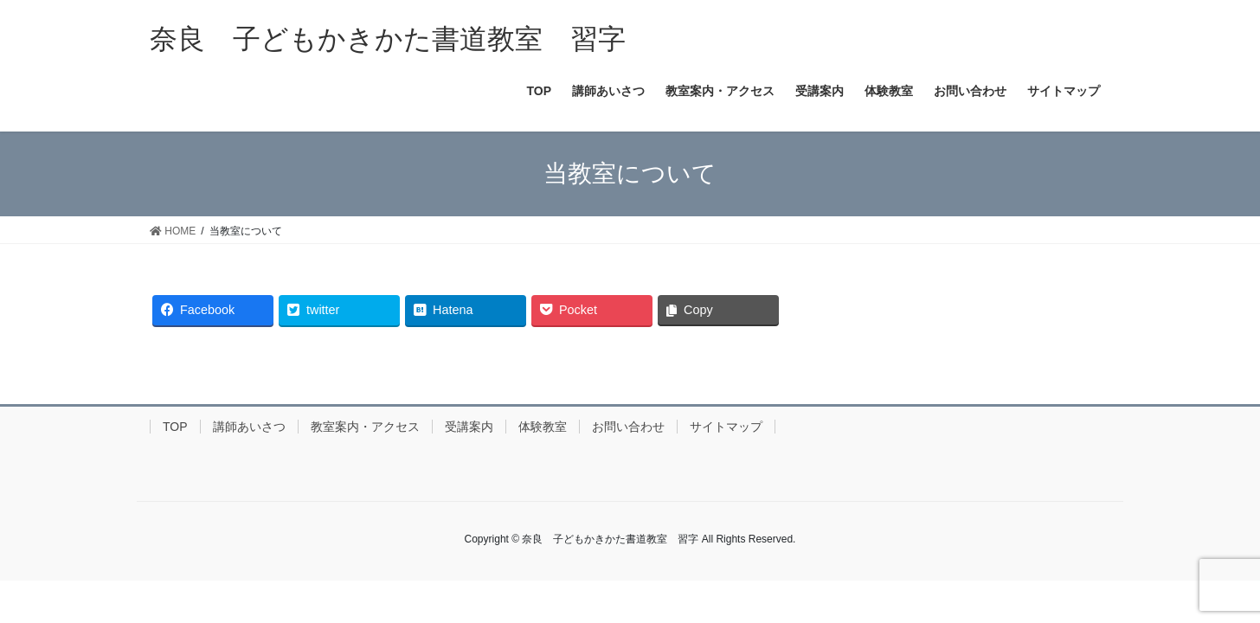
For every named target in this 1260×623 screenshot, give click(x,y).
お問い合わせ (628, 427)
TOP (175, 427)
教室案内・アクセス (365, 427)
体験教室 (542, 427)
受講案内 (469, 427)
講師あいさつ (249, 427)
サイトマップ (726, 427)
